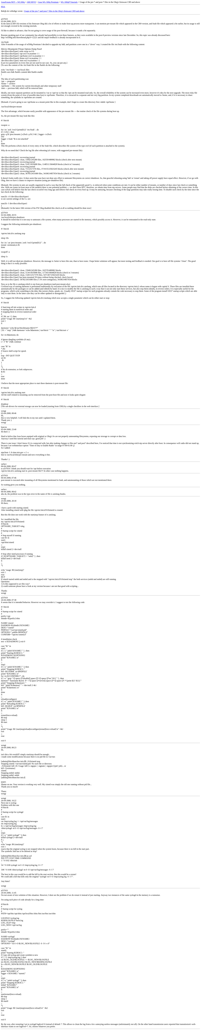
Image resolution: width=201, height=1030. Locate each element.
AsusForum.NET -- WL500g (13, 2)
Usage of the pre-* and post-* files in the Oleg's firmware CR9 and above (54, 11)
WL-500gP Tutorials (69, 2)
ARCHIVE (31, 2)
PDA (3, 7)
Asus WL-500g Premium (48, 2)
